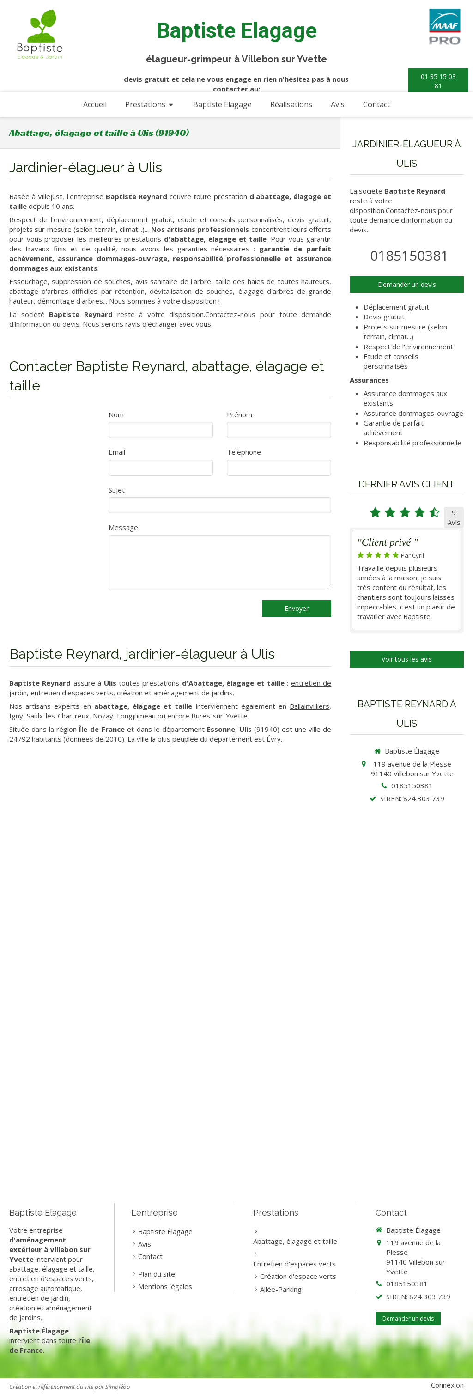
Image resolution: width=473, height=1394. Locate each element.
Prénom (239, 414)
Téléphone (244, 452)
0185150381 (409, 255)
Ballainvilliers (309, 706)
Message (123, 527)
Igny (16, 715)
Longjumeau (136, 715)
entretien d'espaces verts (71, 692)
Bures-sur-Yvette (219, 715)
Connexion (447, 1384)
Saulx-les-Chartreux (58, 715)
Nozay (103, 715)
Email (117, 452)
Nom (116, 414)
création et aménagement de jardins (175, 692)
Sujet (117, 489)
